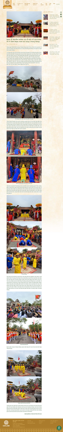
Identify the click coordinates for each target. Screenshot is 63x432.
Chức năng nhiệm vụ (54, 420)
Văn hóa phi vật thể (27, 4)
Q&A (54, 3)
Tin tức (46, 4)
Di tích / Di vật (20, 4)
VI (58, 4)
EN (57, 4)
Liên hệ (50, 4)
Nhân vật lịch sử (35, 4)
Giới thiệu (14, 4)
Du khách (42, 4)
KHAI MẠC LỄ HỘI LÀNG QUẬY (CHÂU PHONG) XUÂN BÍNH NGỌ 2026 (55, 53)
